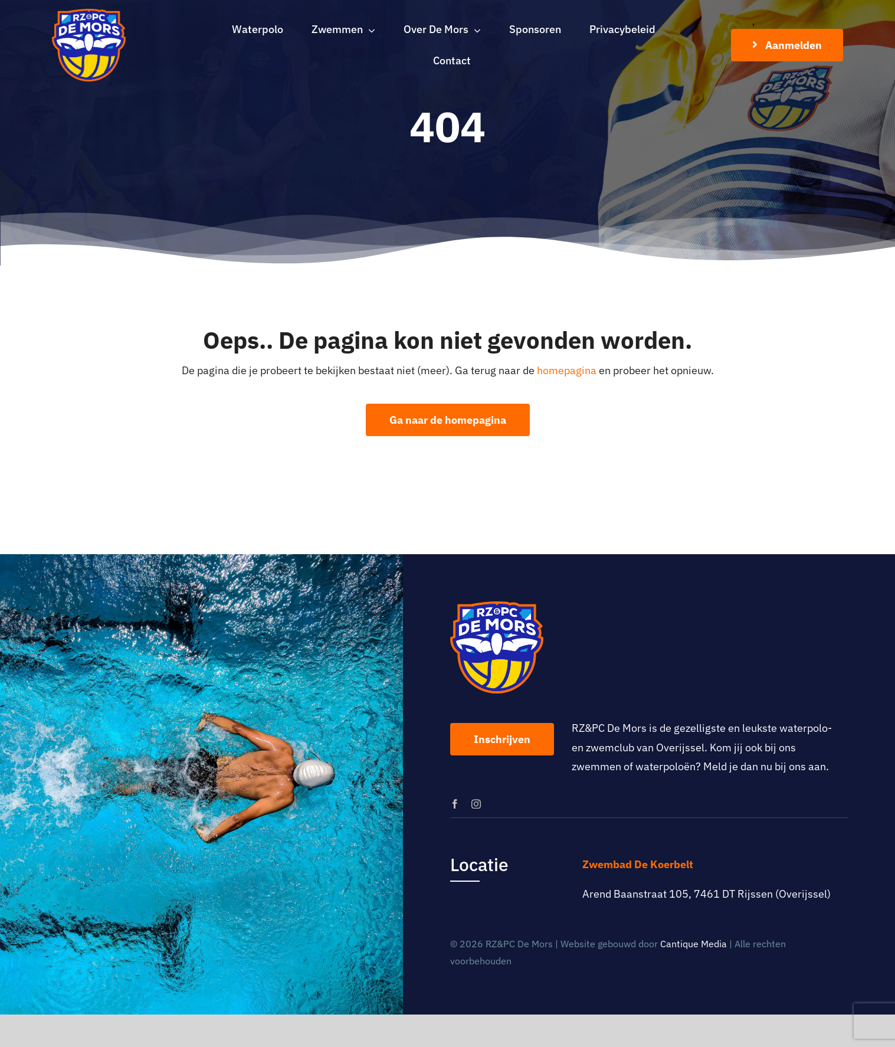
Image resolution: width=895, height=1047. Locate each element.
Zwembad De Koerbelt (637, 864)
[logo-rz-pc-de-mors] (89, 14)
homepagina (566, 370)
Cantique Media (693, 944)
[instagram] (476, 804)
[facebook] (455, 804)
